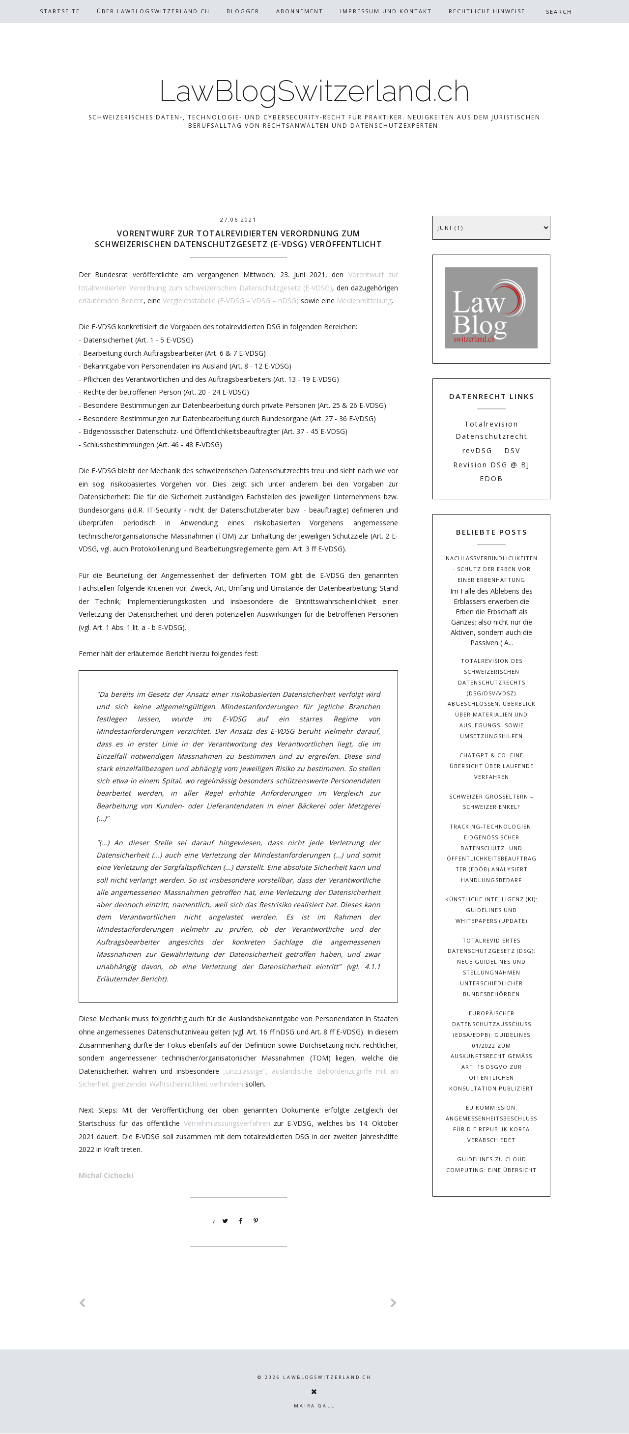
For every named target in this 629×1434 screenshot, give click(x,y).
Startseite (60, 11)
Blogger (243, 11)
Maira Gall (314, 1406)
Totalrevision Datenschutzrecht (492, 430)
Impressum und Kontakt (386, 11)
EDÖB (491, 478)
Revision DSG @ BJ (491, 464)
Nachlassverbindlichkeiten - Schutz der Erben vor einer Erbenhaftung (492, 568)
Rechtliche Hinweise (487, 11)
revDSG (477, 450)
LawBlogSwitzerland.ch (314, 91)
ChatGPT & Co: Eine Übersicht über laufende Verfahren (492, 765)
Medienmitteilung (364, 300)
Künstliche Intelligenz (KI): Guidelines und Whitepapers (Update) (491, 909)
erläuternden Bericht (111, 300)
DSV (512, 450)
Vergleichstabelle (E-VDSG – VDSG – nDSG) (232, 300)
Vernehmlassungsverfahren (227, 1123)
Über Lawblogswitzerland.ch (153, 11)
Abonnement (299, 11)
